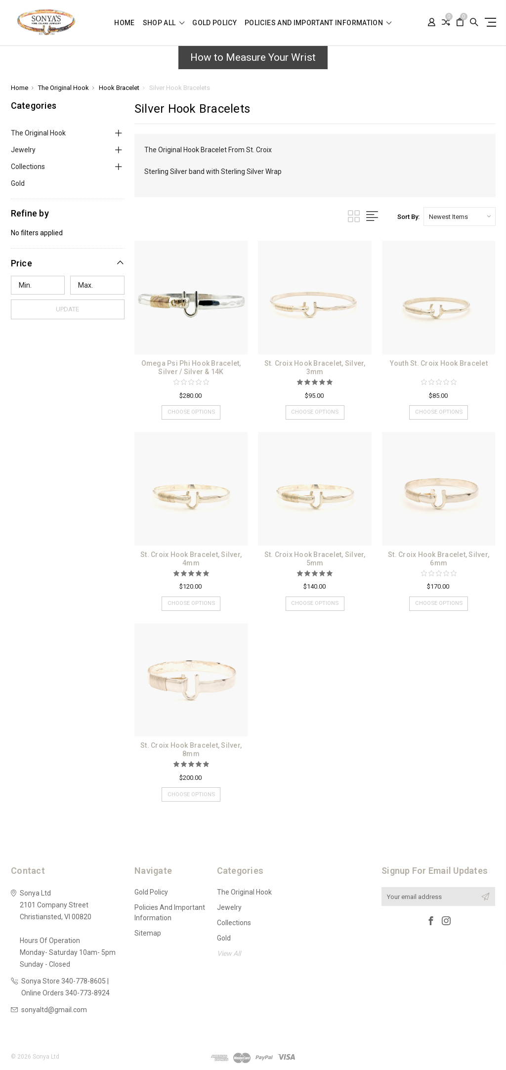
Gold (18, 183)
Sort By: (408, 216)
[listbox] (459, 216)
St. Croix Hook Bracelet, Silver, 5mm (315, 559)
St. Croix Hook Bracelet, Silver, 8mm (191, 749)
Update (67, 309)
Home (124, 23)
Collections (28, 167)
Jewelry (23, 150)
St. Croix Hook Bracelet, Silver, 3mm (315, 367)
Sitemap (147, 933)
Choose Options (191, 413)
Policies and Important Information (318, 23)
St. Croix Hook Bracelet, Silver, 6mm (438, 559)
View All (229, 953)
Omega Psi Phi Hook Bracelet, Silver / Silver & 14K (191, 367)
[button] (68, 263)
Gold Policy (214, 23)
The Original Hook (38, 133)
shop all (164, 23)
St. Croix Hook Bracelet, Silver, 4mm (191, 559)
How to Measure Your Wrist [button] (253, 57)
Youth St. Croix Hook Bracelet (439, 363)
